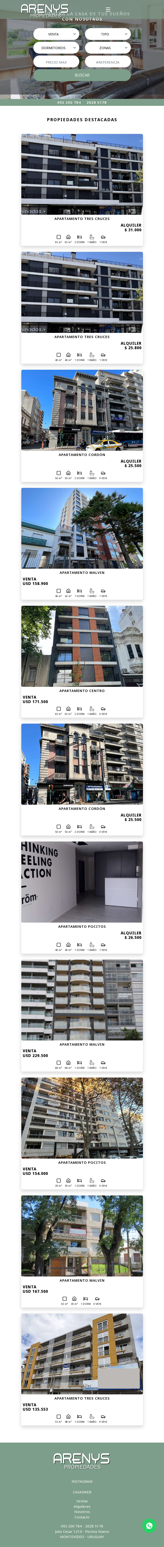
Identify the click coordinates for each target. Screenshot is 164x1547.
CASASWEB (82, 1492)
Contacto (82, 1517)
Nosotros (82, 1511)
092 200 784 (69, 102)
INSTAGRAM (82, 1481)
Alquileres (82, 1506)
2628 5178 (97, 102)
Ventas (82, 1501)
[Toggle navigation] (108, 10)
